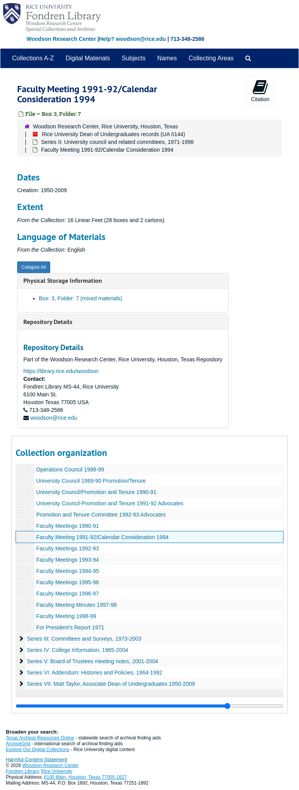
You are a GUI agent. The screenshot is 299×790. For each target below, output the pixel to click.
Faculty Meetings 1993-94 (67, 560)
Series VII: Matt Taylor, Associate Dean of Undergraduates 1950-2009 (111, 684)
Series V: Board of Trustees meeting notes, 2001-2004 (92, 661)
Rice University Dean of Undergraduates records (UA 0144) (113, 134)
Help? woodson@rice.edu (132, 39)
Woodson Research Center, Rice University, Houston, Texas (105, 126)
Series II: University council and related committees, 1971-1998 (117, 142)
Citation (260, 90)
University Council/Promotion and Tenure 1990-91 (96, 492)
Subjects (133, 58)
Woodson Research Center (61, 39)
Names (167, 58)
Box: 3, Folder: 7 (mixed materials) (80, 298)
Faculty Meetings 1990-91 (67, 526)
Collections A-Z (33, 58)
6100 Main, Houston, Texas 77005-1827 (85, 777)
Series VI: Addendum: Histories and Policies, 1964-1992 (94, 672)
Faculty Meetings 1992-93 (67, 548)
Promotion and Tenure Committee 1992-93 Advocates (101, 514)
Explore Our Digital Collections (37, 749)
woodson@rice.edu (53, 418)
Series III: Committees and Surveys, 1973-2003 (84, 639)
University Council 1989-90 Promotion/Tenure (91, 481)
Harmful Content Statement (36, 759)
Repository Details (47, 322)
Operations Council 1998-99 (70, 469)
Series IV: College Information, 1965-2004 (77, 650)
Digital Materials (88, 58)
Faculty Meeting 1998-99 (66, 616)
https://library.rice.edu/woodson (60, 371)
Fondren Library (22, 771)
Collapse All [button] (33, 267)
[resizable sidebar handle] (149, 706)
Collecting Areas (211, 58)
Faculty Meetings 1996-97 (67, 593)
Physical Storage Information (62, 281)
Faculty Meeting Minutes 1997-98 (76, 605)
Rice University (56, 771)
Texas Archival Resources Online (40, 738)
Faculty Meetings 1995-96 (67, 582)
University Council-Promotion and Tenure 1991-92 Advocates (109, 503)
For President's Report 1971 (70, 627)
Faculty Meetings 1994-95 (67, 571)
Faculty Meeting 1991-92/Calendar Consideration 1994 (102, 537)
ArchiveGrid (18, 743)
